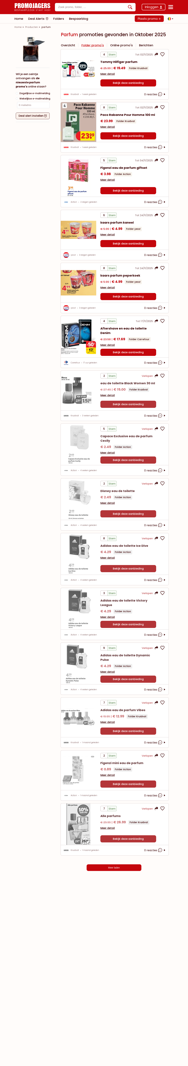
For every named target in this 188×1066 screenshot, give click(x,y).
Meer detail (107, 74)
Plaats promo (149, 19)
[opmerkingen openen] (160, 94)
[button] (169, 18)
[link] (18, 27)
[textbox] (92, 7)
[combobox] (95, 7)
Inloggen (151, 7)
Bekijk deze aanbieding (128, 83)
